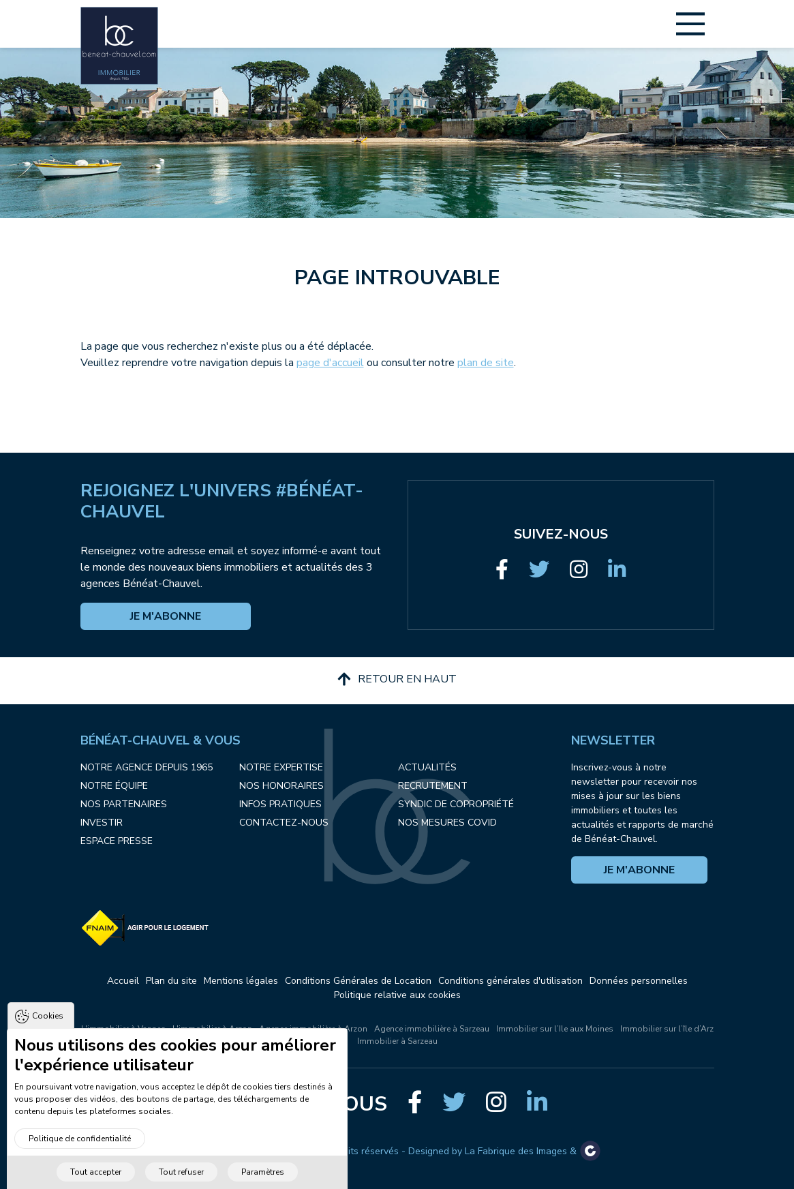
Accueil (123, 980)
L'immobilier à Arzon (212, 1028)
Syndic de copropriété (456, 804)
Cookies (47, 1040)
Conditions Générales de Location (358, 980)
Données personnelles (639, 980)
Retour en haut (397, 679)
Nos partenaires (123, 804)
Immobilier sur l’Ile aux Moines (554, 1028)
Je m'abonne (165, 616)
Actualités (427, 767)
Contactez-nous (284, 822)
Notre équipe (114, 785)
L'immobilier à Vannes (123, 1028)
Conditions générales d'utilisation (510, 980)
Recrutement (433, 785)
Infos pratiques (280, 804)
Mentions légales (241, 980)
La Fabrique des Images (516, 1151)
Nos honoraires (281, 785)
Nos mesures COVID (447, 822)
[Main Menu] (690, 24)
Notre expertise (281, 767)
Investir (101, 822)
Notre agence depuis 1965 (146, 767)
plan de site (485, 362)
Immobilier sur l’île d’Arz (667, 1028)
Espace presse (116, 840)
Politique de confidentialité (80, 1162)
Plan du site (171, 980)
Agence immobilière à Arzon (313, 1028)
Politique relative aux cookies (397, 995)
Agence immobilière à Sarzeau (431, 1028)
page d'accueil (330, 362)
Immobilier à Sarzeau (397, 1041)
